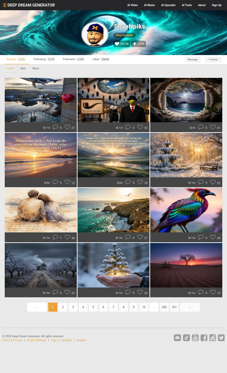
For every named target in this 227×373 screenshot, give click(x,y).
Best (23, 68)
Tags (54, 340)
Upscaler (168, 5)
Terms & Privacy (12, 340)
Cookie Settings (36, 340)
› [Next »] (191, 307)
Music (149, 5)
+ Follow (212, 59)
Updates (67, 340)
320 (165, 307)
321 (175, 307)
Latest (10, 68)
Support (81, 340)
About (202, 5)
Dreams (16, 59)
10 (144, 307)
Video (132, 5)
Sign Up (216, 5)
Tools (187, 5)
